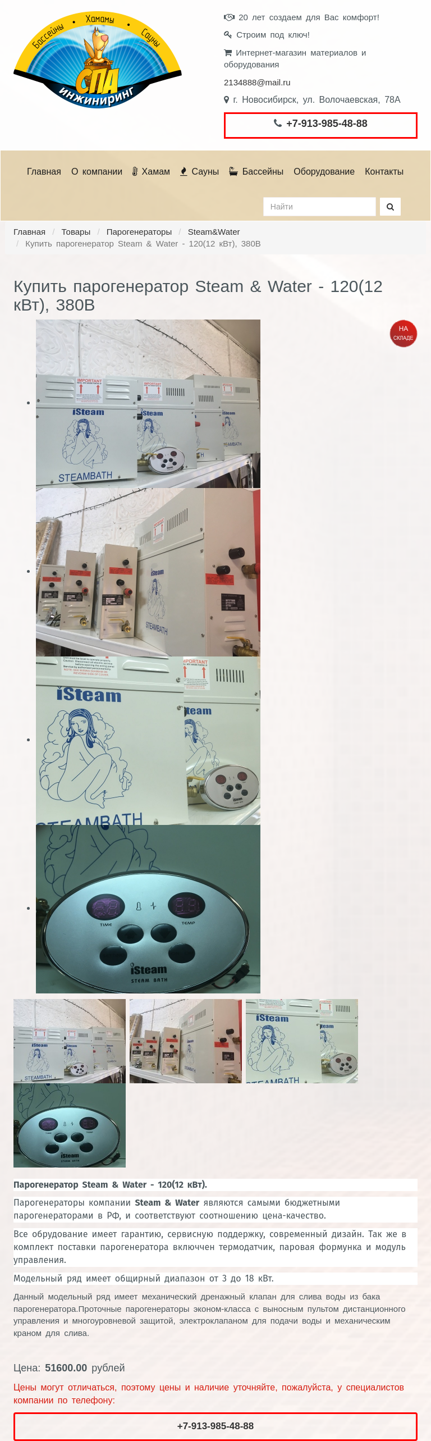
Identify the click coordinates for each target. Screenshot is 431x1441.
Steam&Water (214, 231)
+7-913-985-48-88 (327, 123)
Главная (44, 171)
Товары (76, 231)
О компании (96, 171)
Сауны (199, 171)
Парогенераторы (139, 231)
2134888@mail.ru (257, 82)
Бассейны (256, 171)
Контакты (384, 171)
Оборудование (324, 171)
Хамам (151, 171)
